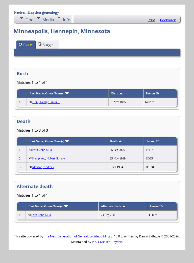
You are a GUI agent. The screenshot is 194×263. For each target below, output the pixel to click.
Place (25, 44)
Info (66, 20)
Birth (117, 93)
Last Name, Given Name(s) (49, 93)
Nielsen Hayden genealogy (36, 12)
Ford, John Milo (42, 150)
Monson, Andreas (43, 167)
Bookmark (168, 20)
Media (48, 20)
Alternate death (113, 206)
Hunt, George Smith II (46, 102)
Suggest (47, 44)
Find (30, 20)
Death (116, 141)
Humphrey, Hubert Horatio (48, 158)
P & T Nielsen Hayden (107, 242)
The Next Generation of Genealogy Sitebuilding (77, 236)
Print (151, 20)
